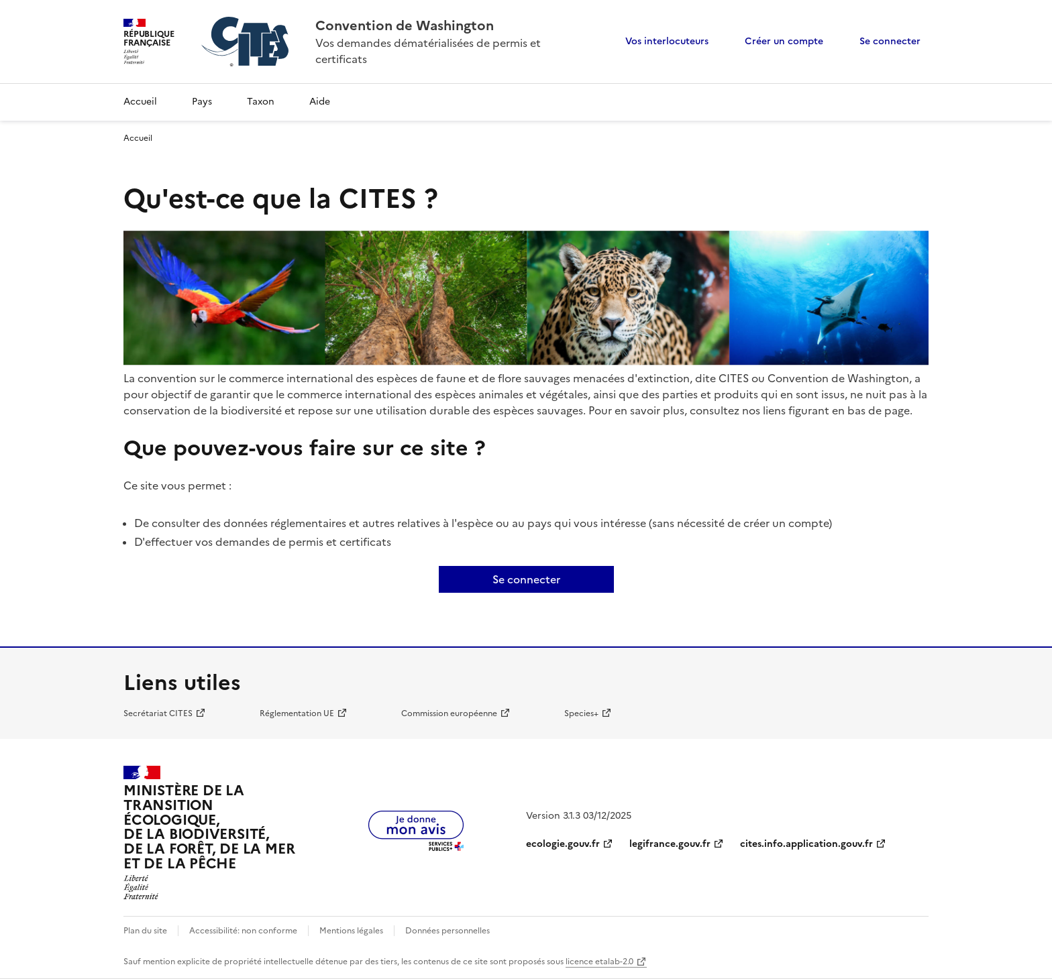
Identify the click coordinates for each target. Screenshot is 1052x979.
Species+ (581, 713)
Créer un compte (784, 41)
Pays (202, 102)
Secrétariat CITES (158, 713)
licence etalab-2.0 (599, 962)
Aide (319, 102)
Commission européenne (449, 713)
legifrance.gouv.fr (670, 844)
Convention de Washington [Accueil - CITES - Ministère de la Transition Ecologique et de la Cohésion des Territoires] (404, 25)
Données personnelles (447, 931)
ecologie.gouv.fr (563, 844)
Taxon (260, 102)
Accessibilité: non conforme (243, 931)
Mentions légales (351, 931)
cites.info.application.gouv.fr (806, 844)
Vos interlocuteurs (666, 41)
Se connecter (889, 41)
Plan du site (145, 931)
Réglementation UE (297, 713)
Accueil (140, 102)
